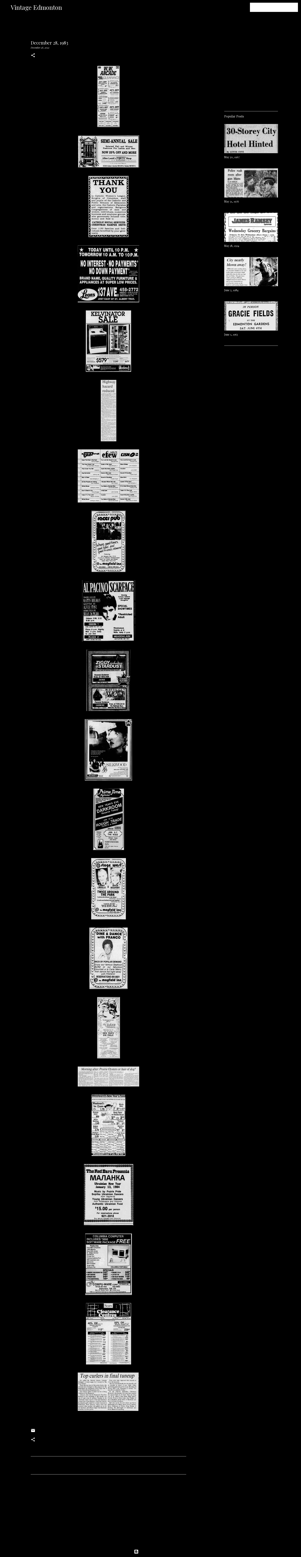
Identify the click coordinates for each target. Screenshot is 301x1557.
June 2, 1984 (231, 290)
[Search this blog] (278, 7)
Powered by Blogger (150, 1551)
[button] (33, 55)
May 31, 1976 (231, 201)
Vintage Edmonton (36, 7)
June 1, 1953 (231, 334)
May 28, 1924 (231, 246)
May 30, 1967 (232, 157)
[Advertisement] (108, 1513)
